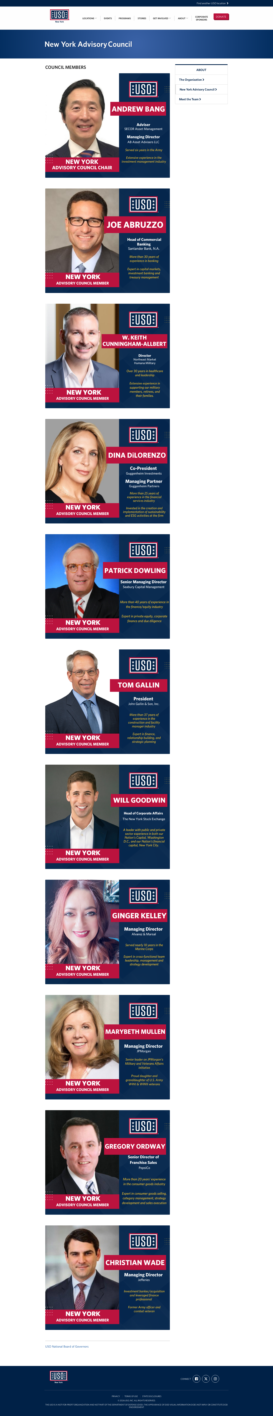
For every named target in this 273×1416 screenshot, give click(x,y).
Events (108, 18)
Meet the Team (190, 99)
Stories (142, 18)
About (183, 18)
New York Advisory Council (198, 89)
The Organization (191, 79)
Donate (221, 16)
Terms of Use (131, 1396)
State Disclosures (151, 1396)
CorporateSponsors (201, 18)
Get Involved (162, 18)
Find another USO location (213, 3)
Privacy (116, 1396)
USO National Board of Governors (67, 1346)
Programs (125, 18)
